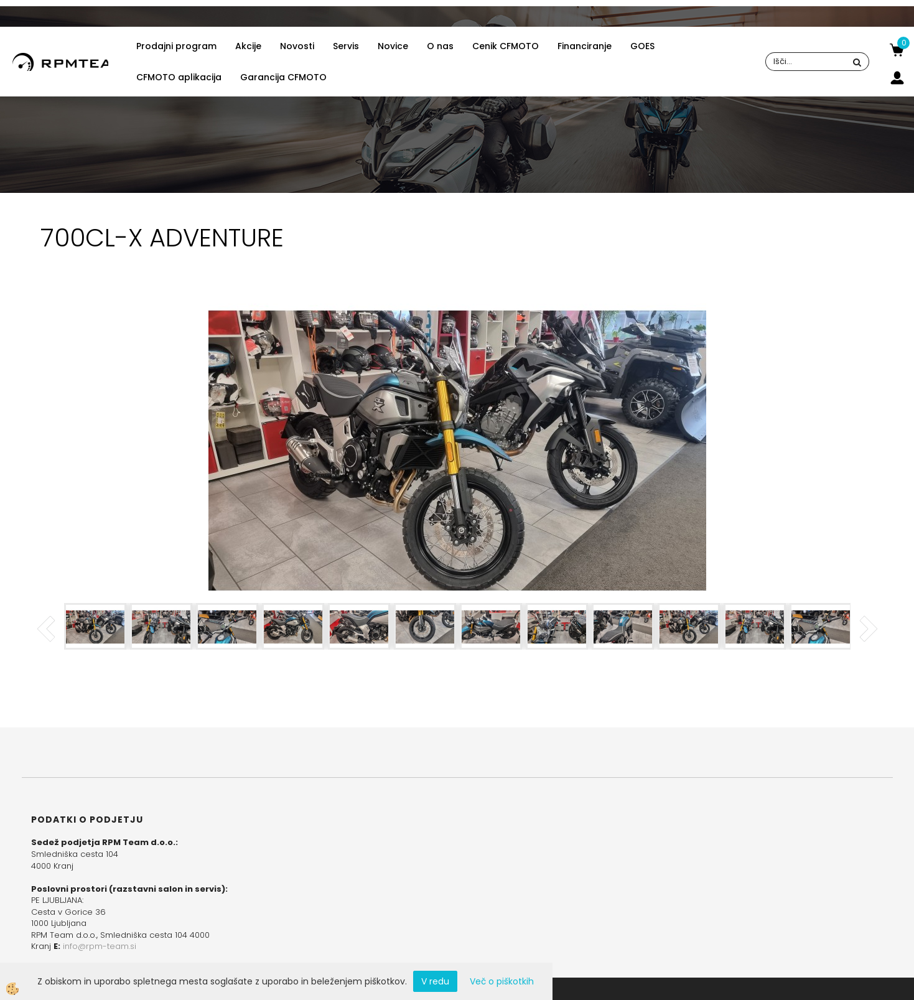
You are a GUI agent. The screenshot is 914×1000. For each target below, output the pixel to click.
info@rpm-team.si (99, 946)
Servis (346, 46)
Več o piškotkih (502, 981)
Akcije (248, 46)
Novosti (297, 46)
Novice (393, 46)
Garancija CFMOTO (283, 77)
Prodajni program (176, 46)
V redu (435, 981)
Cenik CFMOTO (505, 46)
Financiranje (584, 46)
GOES (642, 46)
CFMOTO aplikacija (179, 77)
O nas (440, 46)
